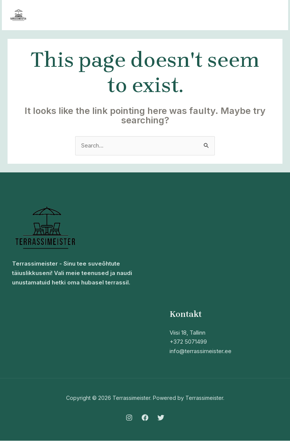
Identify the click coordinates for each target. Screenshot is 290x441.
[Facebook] (145, 417)
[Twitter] (160, 417)
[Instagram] (129, 417)
